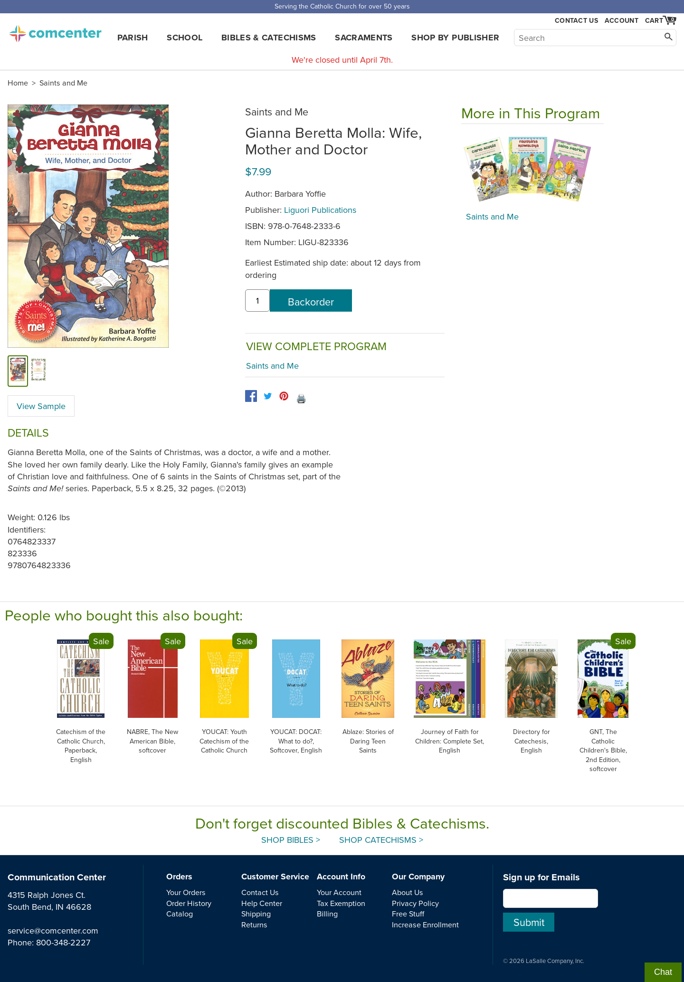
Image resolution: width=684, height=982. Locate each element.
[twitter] (268, 396)
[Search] (595, 37)
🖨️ (301, 398)
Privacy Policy (415, 903)
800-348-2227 (63, 942)
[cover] (18, 371)
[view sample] (38, 371)
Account (621, 20)
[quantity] (257, 300)
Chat (663, 972)
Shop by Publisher (455, 37)
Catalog (179, 913)
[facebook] (251, 396)
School (184, 37)
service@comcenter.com (53, 930)
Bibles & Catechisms (268, 37)
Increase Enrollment (425, 924)
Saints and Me (63, 82)
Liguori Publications (320, 210)
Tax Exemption (341, 903)
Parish (132, 37)
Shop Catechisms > (381, 840)
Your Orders (186, 892)
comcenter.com (55, 31)
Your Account (339, 892)
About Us (407, 892)
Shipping (256, 913)
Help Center (261, 903)
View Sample (41, 406)
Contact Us (576, 20)
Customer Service (275, 876)
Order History (188, 903)
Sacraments (364, 37)
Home (18, 82)
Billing (327, 913)
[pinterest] (284, 396)
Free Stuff (408, 913)
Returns (254, 924)
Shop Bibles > (290, 840)
